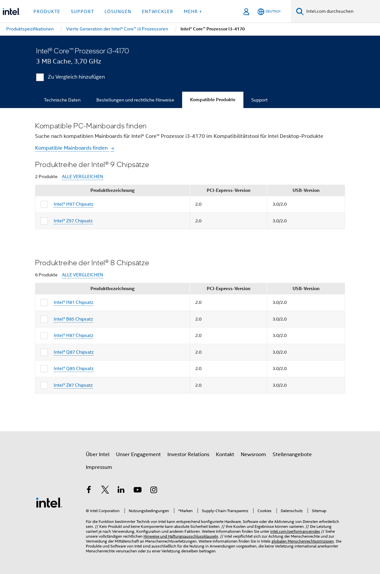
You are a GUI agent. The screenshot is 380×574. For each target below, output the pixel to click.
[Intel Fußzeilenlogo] (49, 502)
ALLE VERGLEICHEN (82, 176)
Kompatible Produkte (213, 100)
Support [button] (82, 11)
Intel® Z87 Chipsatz (73, 385)
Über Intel (97, 454)
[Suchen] (300, 11)
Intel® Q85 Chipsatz (74, 368)
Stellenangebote (292, 454)
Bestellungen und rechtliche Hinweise (135, 100)
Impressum (99, 467)
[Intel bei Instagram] (153, 491)
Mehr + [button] (193, 11)
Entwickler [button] (157, 11)
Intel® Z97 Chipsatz (73, 221)
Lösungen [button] (117, 11)
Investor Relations (188, 454)
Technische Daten (62, 100)
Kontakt (225, 454)
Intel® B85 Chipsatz (73, 319)
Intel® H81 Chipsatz (73, 302)
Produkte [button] (46, 11)
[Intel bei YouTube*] (137, 491)
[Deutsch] (269, 11)
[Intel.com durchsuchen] (342, 11)
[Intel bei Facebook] (88, 491)
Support (259, 100)
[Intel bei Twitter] (105, 491)
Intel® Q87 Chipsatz (74, 352)
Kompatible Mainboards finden (72, 148)
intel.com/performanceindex (295, 531)
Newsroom (253, 454)
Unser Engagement (138, 454)
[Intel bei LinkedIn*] (121, 491)
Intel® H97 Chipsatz (73, 204)
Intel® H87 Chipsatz (73, 335)
